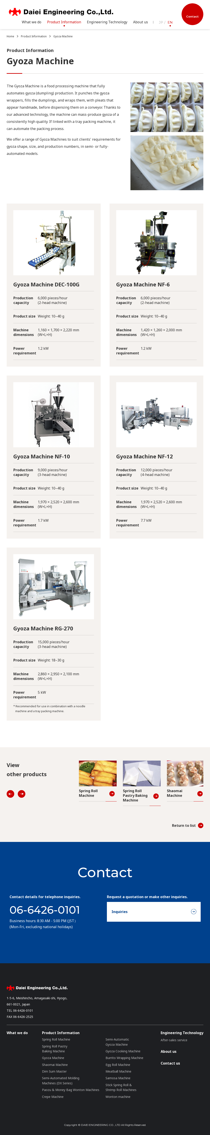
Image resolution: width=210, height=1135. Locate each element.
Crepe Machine (53, 1097)
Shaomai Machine (55, 1065)
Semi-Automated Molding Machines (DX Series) (60, 1080)
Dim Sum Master (54, 1071)
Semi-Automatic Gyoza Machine (117, 1041)
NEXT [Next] (22, 794)
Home (10, 36)
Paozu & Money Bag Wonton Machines (70, 1090)
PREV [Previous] (11, 794)
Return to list (184, 825)
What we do (31, 22)
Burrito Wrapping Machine (124, 1058)
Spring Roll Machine (56, 1039)
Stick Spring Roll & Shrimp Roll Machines (121, 1087)
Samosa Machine (118, 1078)
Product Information (34, 36)
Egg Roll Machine (118, 1065)
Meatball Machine (118, 1071)
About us (140, 22)
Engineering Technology (182, 1032)
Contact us (170, 1063)
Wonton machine (118, 1097)
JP (161, 22)
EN (170, 22)
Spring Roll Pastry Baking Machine (54, 1048)
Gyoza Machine (63, 36)
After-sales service (174, 1040)
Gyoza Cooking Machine (123, 1051)
